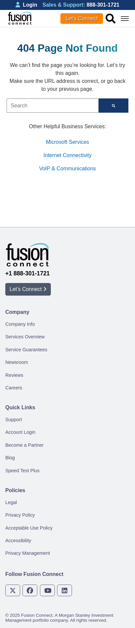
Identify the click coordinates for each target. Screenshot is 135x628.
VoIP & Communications (67, 168)
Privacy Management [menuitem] (27, 553)
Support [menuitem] (13, 419)
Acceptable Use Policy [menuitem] (28, 528)
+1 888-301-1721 (27, 273)
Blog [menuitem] (10, 457)
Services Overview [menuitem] (25, 336)
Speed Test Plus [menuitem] (22, 470)
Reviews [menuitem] (14, 375)
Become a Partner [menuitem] (24, 445)
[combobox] (53, 105)
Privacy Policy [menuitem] (20, 515)
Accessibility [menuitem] (18, 540)
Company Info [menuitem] (20, 324)
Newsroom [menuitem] (16, 362)
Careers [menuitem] (13, 387)
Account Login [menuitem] (20, 432)
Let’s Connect (82, 18)
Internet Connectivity (68, 155)
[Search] (113, 105)
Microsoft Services (67, 142)
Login (26, 5)
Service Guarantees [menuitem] (26, 349)
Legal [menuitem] (11, 502)
